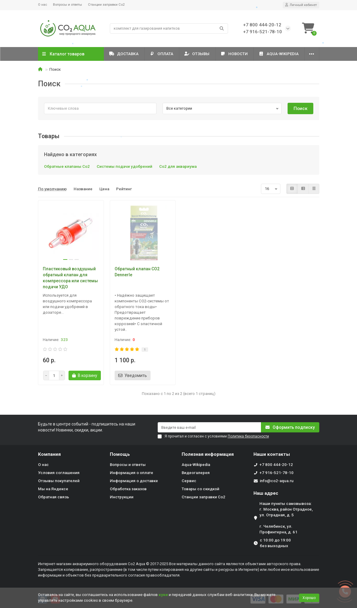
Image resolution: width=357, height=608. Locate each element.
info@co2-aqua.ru (277, 481)
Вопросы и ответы (67, 5)
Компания (49, 454)
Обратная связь (53, 497)
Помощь (120, 454)
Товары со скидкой (200, 489)
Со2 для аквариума (178, 166)
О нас (42, 5)
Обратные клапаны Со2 (67, 166)
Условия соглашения (59, 472)
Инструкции (121, 497)
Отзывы (197, 54)
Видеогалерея (196, 472)
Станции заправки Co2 (106, 5)
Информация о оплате (131, 472)
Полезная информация (208, 454)
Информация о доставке (134, 481)
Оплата (162, 54)
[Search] (169, 28)
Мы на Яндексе (53, 489)
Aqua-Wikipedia (279, 54)
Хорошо (309, 598)
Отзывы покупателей (59, 481)
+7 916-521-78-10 (276, 472)
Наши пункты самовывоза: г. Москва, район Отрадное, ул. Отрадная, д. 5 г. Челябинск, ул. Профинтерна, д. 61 (286, 517)
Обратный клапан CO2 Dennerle (137, 271)
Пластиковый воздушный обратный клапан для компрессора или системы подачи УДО (70, 277)
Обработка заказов (128, 489)
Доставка (124, 54)
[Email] (209, 427)
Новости (234, 54)
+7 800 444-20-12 (276, 464)
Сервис (189, 481)
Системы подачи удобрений (124, 166)
